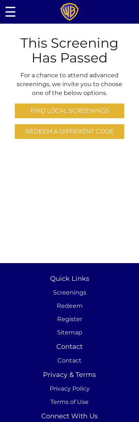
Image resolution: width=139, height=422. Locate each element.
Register (69, 319)
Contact (69, 360)
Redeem (70, 305)
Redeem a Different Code (69, 131)
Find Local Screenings (69, 110)
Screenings (69, 292)
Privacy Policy (70, 388)
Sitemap (69, 332)
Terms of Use (69, 401)
